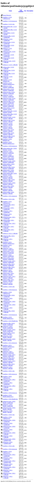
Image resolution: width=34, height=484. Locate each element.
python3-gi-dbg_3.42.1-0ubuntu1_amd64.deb (9, 358)
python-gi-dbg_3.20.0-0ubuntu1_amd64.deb (8, 158)
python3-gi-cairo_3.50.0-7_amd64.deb (9, 421)
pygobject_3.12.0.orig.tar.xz (10, 21)
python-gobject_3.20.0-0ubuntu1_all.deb (9, 164)
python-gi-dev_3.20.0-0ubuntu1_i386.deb (8, 186)
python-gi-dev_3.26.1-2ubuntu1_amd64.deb (8, 252)
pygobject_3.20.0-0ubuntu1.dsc (7, 139)
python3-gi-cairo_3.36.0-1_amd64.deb (9, 302)
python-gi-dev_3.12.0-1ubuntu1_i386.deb (8, 130)
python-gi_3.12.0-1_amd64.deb (7, 49)
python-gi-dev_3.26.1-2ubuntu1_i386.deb (8, 274)
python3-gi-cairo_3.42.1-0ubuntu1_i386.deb (9, 361)
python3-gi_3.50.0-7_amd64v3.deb (8, 442)
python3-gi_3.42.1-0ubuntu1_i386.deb (8, 367)
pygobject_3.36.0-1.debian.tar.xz (7, 292)
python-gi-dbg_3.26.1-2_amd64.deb (8, 221)
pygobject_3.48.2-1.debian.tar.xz (7, 377)
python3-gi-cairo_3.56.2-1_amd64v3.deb (9, 461)
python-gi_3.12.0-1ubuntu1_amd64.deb (8, 86)
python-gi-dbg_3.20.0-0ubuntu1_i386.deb (8, 193)
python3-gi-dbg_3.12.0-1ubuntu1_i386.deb (9, 136)
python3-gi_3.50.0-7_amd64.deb (8, 424)
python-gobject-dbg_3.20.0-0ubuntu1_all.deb (10, 174)
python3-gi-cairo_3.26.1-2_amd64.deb (9, 217)
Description (30, 10)
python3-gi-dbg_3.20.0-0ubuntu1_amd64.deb (9, 168)
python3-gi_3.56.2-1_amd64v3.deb (8, 464)
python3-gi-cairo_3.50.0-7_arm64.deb (9, 427)
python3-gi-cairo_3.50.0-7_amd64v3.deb (9, 439)
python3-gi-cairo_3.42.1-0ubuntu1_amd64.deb (9, 355)
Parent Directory (7, 15)
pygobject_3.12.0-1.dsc (9, 24)
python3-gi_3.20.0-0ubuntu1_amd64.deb (8, 152)
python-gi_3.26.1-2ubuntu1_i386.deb (8, 271)
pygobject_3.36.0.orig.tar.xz (10, 289)
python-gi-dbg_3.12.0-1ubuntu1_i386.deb (8, 133)
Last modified (20, 10)
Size (25, 10)
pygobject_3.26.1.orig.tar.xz (10, 196)
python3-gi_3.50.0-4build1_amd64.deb (8, 405)
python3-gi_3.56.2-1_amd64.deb (8, 458)
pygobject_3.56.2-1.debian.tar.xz (7, 452)
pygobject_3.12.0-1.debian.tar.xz (7, 18)
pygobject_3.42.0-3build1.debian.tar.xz (8, 317)
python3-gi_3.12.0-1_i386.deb (8, 77)
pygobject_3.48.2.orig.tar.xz (10, 374)
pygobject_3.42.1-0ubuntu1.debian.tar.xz (8, 346)
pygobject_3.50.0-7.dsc (9, 414)
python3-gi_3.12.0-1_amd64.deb (8, 39)
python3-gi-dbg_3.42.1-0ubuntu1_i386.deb (9, 364)
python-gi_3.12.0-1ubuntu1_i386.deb (8, 127)
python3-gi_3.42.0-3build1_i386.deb (8, 336)
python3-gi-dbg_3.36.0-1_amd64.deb (9, 296)
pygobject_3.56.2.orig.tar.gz (10, 449)
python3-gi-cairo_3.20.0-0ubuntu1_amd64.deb (9, 161)
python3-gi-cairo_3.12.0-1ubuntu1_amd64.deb (9, 99)
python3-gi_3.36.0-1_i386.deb (8, 308)
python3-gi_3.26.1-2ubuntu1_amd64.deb (8, 249)
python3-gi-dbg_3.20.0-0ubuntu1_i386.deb (9, 180)
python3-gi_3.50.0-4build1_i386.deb (8, 411)
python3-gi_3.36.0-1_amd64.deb (8, 299)
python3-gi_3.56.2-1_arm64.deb (8, 471)
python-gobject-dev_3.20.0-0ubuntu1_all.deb (10, 149)
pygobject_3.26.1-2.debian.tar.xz (7, 202)
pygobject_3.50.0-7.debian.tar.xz (7, 417)
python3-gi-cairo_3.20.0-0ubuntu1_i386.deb (9, 183)
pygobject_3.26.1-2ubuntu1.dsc (7, 246)
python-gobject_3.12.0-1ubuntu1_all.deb (9, 108)
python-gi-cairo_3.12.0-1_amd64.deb (9, 43)
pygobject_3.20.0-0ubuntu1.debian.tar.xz (8, 143)
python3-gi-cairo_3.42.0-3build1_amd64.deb (9, 330)
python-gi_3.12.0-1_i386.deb (10, 64)
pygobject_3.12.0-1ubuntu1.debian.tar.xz (8, 83)
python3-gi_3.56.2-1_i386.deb (8, 477)
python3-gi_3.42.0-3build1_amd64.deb (8, 327)
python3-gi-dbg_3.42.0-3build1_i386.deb (9, 333)
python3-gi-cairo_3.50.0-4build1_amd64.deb (9, 402)
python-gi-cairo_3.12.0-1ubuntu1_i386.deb (9, 121)
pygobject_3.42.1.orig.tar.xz (10, 342)
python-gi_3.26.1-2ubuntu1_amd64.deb (8, 255)
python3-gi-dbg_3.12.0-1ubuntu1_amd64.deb (9, 102)
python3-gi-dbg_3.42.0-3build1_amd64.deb (9, 324)
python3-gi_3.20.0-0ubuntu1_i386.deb (8, 177)
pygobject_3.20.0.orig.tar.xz (10, 146)
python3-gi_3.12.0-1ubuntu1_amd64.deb (8, 96)
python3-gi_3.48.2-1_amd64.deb (8, 383)
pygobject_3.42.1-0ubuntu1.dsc (7, 349)
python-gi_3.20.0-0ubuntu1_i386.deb (8, 189)
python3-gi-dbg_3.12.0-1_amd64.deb (9, 36)
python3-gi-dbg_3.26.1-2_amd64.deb (9, 205)
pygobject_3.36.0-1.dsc (9, 286)
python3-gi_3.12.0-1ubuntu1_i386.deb (8, 124)
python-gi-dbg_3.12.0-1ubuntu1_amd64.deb (8, 105)
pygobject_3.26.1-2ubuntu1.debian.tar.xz (8, 242)
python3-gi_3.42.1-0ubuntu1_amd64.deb (8, 352)
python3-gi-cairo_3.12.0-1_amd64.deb (9, 52)
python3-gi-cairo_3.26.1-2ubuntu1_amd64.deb (9, 261)
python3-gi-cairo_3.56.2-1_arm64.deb (9, 467)
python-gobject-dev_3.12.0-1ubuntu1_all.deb (10, 111)
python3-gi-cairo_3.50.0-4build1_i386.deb (9, 408)
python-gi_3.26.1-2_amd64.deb (7, 214)
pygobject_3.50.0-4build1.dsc (10, 399)
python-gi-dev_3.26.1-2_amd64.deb (8, 208)
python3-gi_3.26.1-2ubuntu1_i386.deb (8, 283)
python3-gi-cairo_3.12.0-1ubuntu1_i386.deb (9, 118)
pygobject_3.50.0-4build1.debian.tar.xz (8, 396)
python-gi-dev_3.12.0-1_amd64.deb (8, 55)
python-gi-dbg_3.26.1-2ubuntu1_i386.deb (8, 280)
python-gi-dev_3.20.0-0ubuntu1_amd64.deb (8, 171)
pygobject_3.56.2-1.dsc (9, 446)
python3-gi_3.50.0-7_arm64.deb (8, 430)
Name (10, 10)
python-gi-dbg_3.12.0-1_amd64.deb (8, 46)
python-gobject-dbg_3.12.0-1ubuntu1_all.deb (10, 114)
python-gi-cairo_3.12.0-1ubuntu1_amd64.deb (9, 93)
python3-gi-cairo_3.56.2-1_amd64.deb (9, 455)
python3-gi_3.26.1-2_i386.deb (8, 239)
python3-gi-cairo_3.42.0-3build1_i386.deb (9, 339)
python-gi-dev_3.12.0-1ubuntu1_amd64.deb (8, 89)
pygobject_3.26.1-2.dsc (9, 199)
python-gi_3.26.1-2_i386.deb (10, 233)
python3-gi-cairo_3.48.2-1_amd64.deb (9, 380)
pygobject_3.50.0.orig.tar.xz (10, 392)
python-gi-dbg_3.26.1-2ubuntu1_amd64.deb (8, 258)
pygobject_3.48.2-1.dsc (9, 371)
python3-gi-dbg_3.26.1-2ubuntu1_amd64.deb (9, 264)
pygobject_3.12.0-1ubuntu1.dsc (7, 80)
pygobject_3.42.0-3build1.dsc (10, 321)
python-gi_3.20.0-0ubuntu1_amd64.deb (8, 155)
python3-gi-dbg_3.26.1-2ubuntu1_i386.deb (9, 267)
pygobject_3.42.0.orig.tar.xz (10, 314)
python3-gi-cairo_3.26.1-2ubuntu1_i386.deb (9, 277)
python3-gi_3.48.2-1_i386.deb (8, 389)
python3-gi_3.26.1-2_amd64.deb (8, 211)
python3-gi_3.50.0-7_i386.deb (8, 436)
